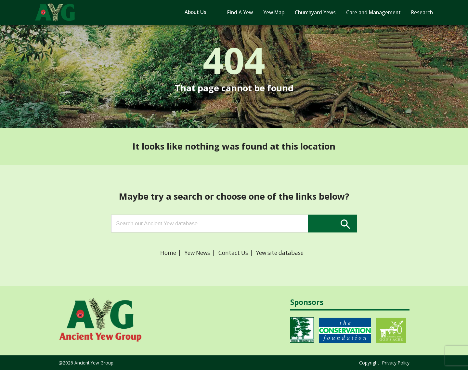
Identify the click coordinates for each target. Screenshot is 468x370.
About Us (195, 12)
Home (168, 253)
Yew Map (273, 12)
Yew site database (280, 253)
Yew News (197, 253)
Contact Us (233, 253)
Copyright (369, 363)
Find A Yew (240, 12)
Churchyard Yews (315, 12)
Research (422, 12)
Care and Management (373, 12)
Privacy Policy (396, 363)
